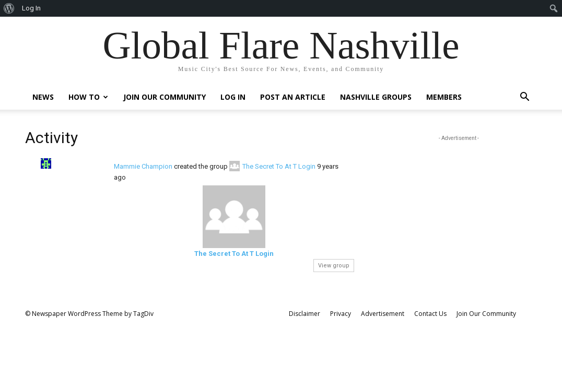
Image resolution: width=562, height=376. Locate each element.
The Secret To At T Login (278, 166)
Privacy (340, 313)
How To (88, 97)
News (43, 97)
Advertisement (382, 313)
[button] (524, 98)
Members (444, 97)
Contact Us (430, 313)
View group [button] (333, 265)
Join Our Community (164, 97)
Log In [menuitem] (31, 8)
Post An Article (292, 97)
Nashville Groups (376, 97)
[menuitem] (9, 8)
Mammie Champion (143, 166)
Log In (232, 97)
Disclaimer (304, 313)
